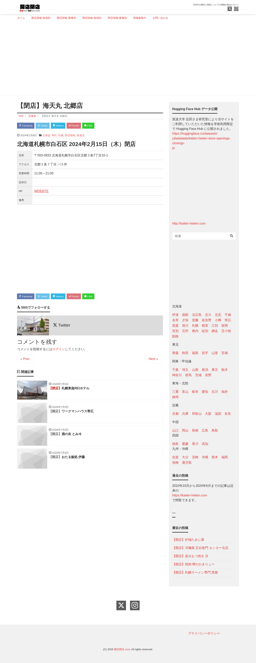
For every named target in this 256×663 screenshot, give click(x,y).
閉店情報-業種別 (117, 17)
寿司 (54, 136)
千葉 (175, 369)
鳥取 (215, 430)
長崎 (175, 462)
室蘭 (195, 320)
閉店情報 (70, 136)
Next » (153, 360)
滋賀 (218, 413)
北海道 (46, 136)
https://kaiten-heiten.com (189, 495)
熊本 (215, 457)
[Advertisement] (126, 59)
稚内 (195, 331)
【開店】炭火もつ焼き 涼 (190, 556)
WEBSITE (41, 192)
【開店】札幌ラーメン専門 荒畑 (195, 572)
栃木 (224, 369)
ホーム (21, 17)
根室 (205, 325)
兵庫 (185, 413)
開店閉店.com (122, 649)
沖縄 (205, 457)
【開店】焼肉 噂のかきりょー (193, 564)
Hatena (64, 125)
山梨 (195, 369)
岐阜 (195, 391)
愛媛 (185, 443)
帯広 (228, 320)
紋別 (205, 331)
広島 (205, 430)
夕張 (185, 320)
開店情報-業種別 (66, 17)
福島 (195, 353)
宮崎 (195, 457)
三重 (175, 391)
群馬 (188, 375)
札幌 (60, 136)
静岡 (175, 397)
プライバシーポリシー (204, 633)
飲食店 (81, 136)
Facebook (27, 125)
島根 (195, 430)
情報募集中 (139, 17)
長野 (208, 375)
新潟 (205, 369)
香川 (195, 443)
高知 (205, 443)
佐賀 (175, 457)
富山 (185, 391)
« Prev (25, 360)
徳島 (175, 443)
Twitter (46, 125)
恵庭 (175, 325)
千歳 (228, 314)
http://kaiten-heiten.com (188, 223)
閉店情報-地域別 (91, 17)
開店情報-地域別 (40, 17)
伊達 (175, 314)
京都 (175, 413)
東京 (215, 369)
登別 (175, 331)
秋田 (185, 353)
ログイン (58, 350)
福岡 (224, 457)
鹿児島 (187, 462)
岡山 (185, 430)
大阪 (208, 413)
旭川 (185, 325)
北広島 (197, 314)
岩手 (205, 353)
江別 (215, 325)
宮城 (224, 353)
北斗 (208, 314)
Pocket (82, 125)
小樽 (218, 320)
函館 (185, 314)
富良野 (206, 320)
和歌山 (197, 413)
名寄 (175, 320)
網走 (215, 331)
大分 (185, 457)
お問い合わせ (160, 17)
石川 (215, 391)
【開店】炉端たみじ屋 (188, 539)
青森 (175, 353)
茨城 (198, 375)
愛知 (205, 391)
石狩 (185, 331)
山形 (215, 353)
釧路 (175, 336)
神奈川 (177, 375)
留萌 (224, 325)
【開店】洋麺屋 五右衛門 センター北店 (200, 548)
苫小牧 (226, 331)
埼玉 (185, 369)
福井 (224, 391)
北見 (218, 314)
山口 (175, 430)
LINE (99, 125)
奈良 (228, 413)
